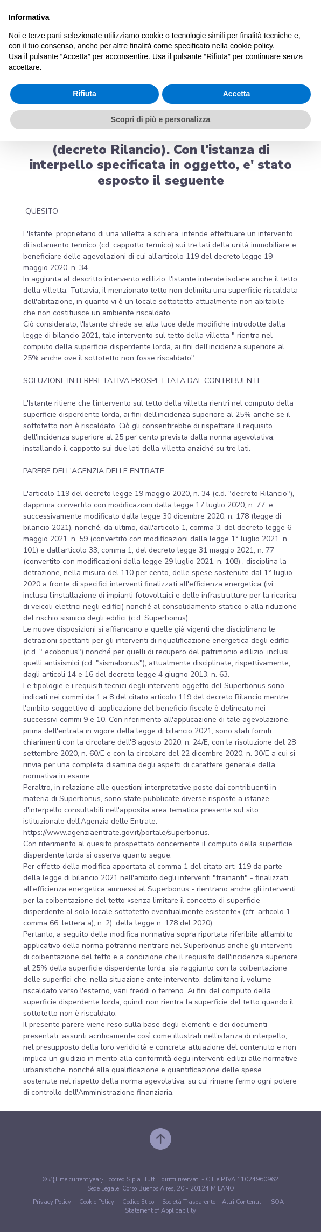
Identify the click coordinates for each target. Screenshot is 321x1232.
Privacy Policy (52, 1202)
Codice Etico (138, 1202)
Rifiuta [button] (84, 93)
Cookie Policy (96, 1202)
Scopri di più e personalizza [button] (160, 119)
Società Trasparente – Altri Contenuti (212, 1202)
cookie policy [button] (251, 45)
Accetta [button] (236, 93)
